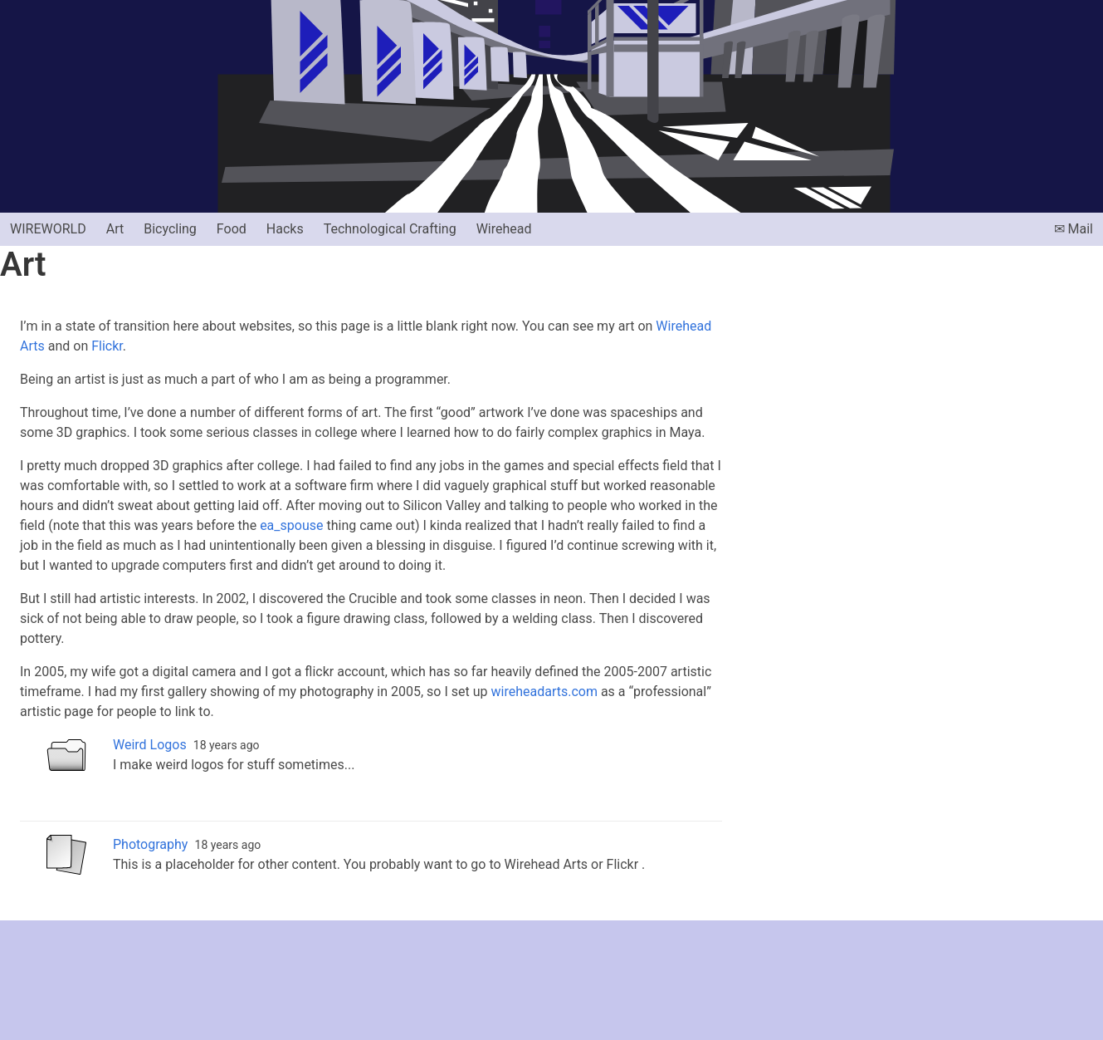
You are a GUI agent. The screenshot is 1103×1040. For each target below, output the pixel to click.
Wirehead (504, 229)
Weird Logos (150, 745)
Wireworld (48, 229)
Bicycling (170, 229)
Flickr (107, 346)
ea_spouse (291, 525)
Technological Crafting (390, 229)
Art (115, 229)
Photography (150, 844)
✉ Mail (1073, 229)
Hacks (285, 229)
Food (231, 229)
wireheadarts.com (543, 691)
